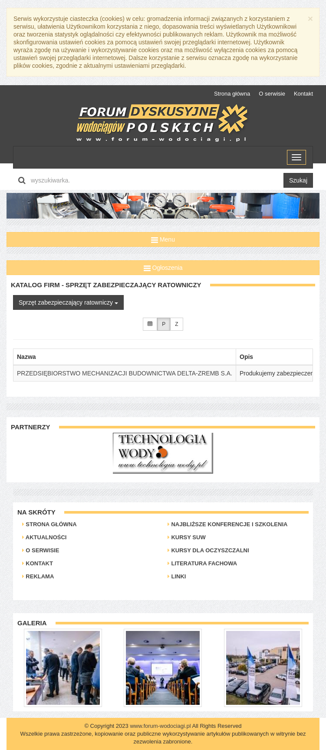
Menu (163, 239)
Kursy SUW (187, 537)
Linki (177, 576)
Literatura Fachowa (202, 563)
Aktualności (44, 537)
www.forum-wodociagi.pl (160, 726)
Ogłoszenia (163, 267)
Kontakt (303, 93)
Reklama (38, 576)
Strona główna (232, 93)
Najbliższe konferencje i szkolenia (228, 524)
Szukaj (298, 180)
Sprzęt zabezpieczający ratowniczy (68, 302)
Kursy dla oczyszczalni (208, 550)
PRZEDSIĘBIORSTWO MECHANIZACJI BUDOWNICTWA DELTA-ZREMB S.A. (124, 373)
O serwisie (272, 93)
